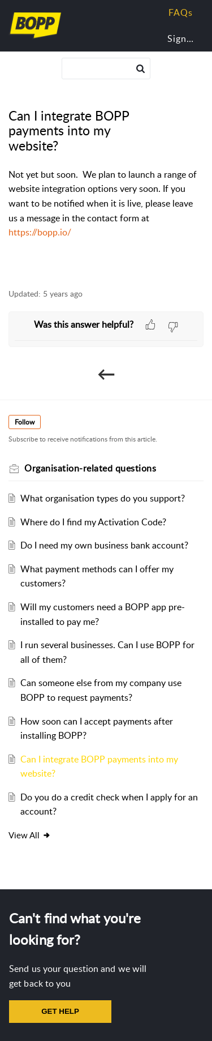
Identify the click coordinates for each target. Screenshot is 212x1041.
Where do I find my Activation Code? (93, 522)
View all (29, 835)
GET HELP (60, 1011)
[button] (140, 68)
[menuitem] (178, 39)
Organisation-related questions (90, 468)
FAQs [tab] (180, 12)
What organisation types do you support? (102, 498)
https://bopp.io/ (39, 232)
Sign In (182, 38)
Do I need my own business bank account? (104, 545)
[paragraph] (106, 204)
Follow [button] (24, 422)
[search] (106, 68)
